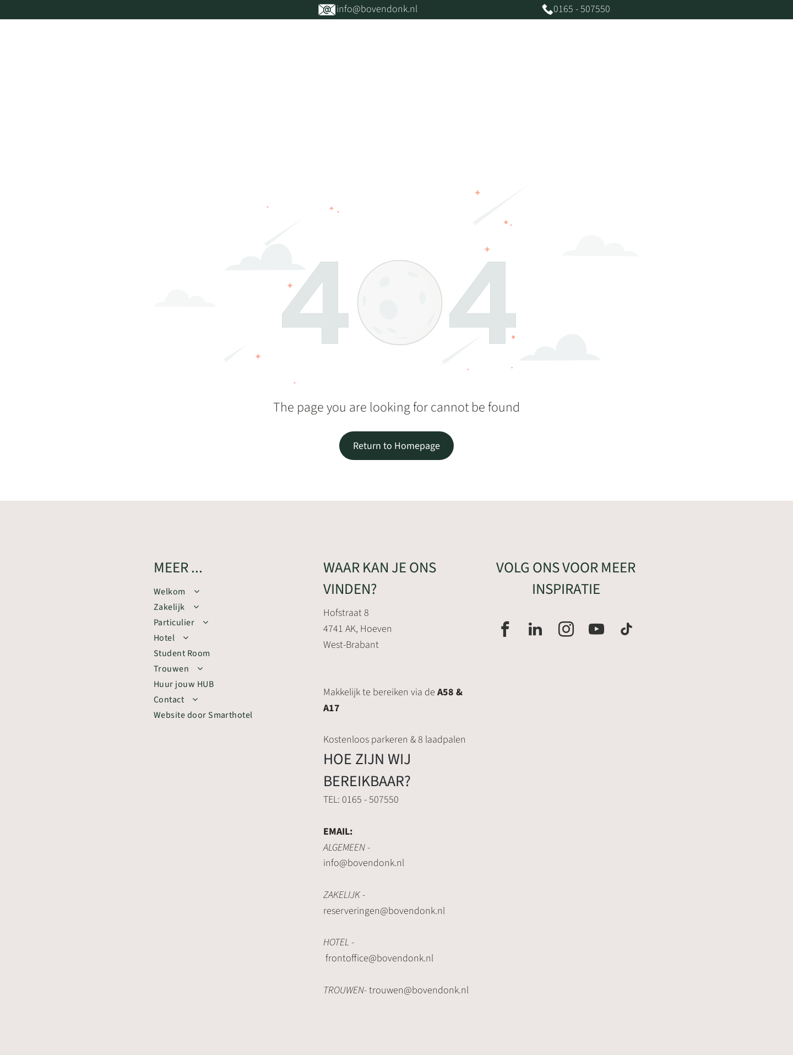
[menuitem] (219, 99)
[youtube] (596, 630)
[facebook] (505, 630)
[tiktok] (626, 630)
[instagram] (566, 630)
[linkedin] (535, 630)
